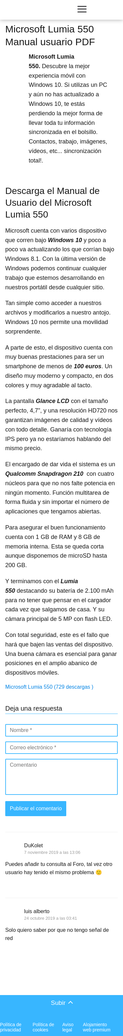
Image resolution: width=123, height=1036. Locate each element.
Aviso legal (67, 1027)
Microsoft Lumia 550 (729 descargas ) (49, 687)
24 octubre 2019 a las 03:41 (50, 918)
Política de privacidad (10, 1027)
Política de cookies (43, 1027)
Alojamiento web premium (97, 1027)
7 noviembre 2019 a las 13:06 (52, 852)
